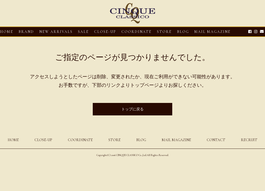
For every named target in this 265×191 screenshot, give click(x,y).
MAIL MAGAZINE (212, 31)
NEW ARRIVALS (56, 31)
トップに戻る (132, 109)
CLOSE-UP (43, 140)
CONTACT (216, 140)
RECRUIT (249, 140)
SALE (83, 31)
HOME (6, 31)
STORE (164, 31)
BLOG (141, 140)
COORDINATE (136, 31)
